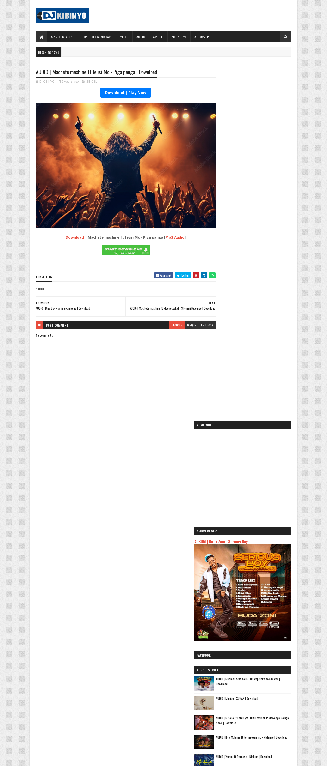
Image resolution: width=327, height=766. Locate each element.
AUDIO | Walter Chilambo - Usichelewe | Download (173, 715)
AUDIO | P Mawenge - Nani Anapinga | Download (172, 734)
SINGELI (158, 36)
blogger (167, 321)
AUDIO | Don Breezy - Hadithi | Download (260, 426)
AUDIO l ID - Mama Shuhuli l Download (258, 485)
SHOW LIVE (179, 36)
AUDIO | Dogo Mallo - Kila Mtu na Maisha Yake (248, 637)
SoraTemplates (58, 759)
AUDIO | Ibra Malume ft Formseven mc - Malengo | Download (259, 371)
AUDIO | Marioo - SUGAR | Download (257, 329)
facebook (197, 321)
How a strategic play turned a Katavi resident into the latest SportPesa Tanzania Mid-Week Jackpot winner (263, 470)
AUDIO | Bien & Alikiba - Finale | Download (81, 695)
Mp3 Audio (170, 230)
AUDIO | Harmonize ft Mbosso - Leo (241, 653)
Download (70, 230)
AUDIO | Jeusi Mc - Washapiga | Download (245, 632)
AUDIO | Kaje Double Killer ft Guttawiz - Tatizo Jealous (249, 645)
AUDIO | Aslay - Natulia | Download (256, 446)
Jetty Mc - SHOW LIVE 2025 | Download (167, 695)
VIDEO (124, 36)
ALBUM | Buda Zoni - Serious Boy (241, 193)
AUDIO (140, 36)
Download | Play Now (121, 93)
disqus (182, 321)
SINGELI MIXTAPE (62, 36)
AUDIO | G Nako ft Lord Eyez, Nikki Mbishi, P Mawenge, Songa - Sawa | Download (262, 351)
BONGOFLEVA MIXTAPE (97, 36)
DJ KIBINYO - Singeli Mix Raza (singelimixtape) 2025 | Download (256, 410)
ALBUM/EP (202, 36)
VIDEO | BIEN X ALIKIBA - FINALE (75, 734)
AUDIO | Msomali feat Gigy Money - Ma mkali (247, 658)
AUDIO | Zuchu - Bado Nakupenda (239, 664)
